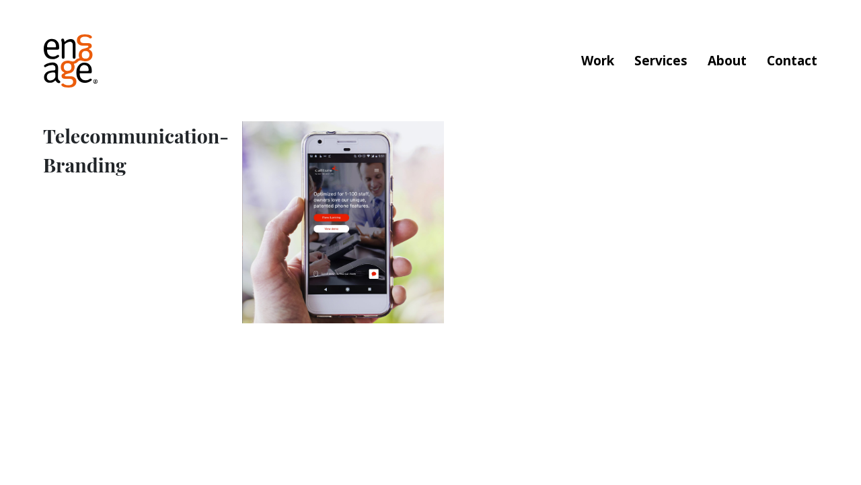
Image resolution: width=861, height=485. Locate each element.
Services (660, 60)
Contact (792, 60)
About (727, 60)
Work (597, 60)
